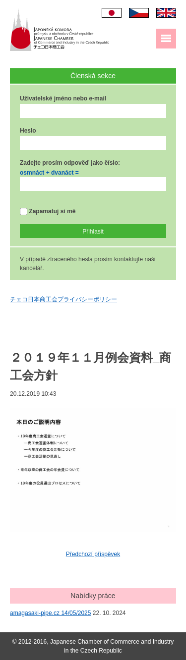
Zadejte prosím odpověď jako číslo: (70, 162)
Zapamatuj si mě (47, 211)
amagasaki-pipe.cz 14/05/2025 (50, 613)
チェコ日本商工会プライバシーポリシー (63, 299)
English (166, 13)
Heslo (28, 130)
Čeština (139, 13)
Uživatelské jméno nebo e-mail (63, 98)
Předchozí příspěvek (93, 554)
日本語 (112, 13)
